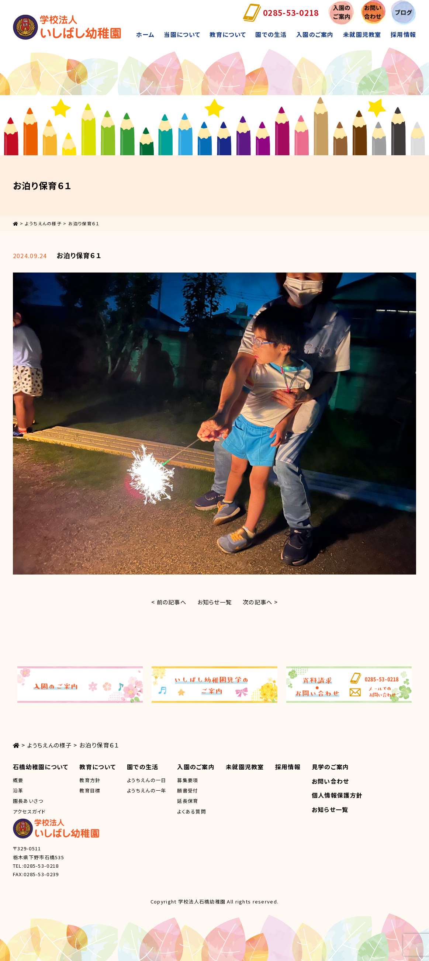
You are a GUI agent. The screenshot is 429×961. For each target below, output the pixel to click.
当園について (182, 34)
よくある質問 (191, 811)
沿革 (18, 790)
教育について (228, 34)
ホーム (145, 34)
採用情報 (403, 34)
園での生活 (271, 34)
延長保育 (187, 800)
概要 (18, 780)
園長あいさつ (28, 800)
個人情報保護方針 (337, 795)
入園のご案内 (315, 34)
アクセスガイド (29, 811)
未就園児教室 (362, 34)
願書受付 (187, 790)
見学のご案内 (330, 766)
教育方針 (89, 780)
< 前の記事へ (166, 601)
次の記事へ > (262, 601)
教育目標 (89, 790)
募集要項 (187, 780)
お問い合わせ (330, 781)
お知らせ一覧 (214, 601)
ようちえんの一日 (146, 780)
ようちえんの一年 (146, 790)
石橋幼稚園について (41, 766)
